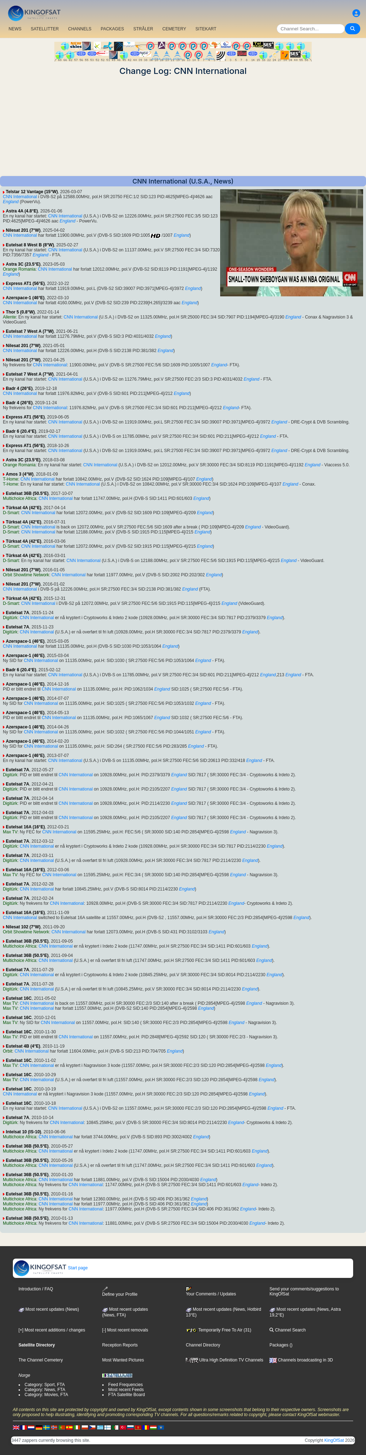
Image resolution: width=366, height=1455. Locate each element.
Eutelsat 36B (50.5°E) (27, 493)
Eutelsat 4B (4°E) (23, 1046)
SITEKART (206, 28)
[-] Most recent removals (125, 1330)
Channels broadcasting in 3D (301, 1360)
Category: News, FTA (45, 1389)
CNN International (20, 196)
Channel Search (287, 1330)
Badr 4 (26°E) (19, 388)
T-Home (10, 479)
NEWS (15, 28)
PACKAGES (112, 28)
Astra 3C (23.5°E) (23, 264)
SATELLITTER (45, 28)
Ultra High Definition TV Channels (224, 1360)
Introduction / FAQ (36, 1288)
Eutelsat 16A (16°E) (25, 826)
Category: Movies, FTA (46, 1394)
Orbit (7, 1051)
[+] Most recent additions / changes (52, 1330)
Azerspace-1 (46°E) (25, 297)
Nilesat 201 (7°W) (23, 230)
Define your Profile (120, 1291)
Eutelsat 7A (17, 612)
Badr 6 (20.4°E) (21, 431)
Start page (50, 1267)
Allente (9, 317)
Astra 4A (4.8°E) (22, 211)
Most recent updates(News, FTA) (125, 1312)
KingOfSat (334, 1440)
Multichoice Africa (19, 498)
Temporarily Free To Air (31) (218, 1330)
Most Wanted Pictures (123, 1360)
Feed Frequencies (125, 1384)
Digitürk (10, 617)
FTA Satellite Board (126, 1394)
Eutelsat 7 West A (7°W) (30, 331)
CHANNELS (79, 28)
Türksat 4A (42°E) (23, 507)
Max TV (10, 831)
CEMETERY (174, 28)
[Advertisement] (183, 126)
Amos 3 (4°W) (19, 474)
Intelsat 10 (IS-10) (23, 1131)
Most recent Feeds (126, 1389)
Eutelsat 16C (18, 998)
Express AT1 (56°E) (25, 283)
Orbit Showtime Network (26, 574)
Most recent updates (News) (49, 1309)
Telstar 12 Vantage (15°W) (32, 191)
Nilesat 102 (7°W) (23, 926)
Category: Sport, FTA (45, 1384)
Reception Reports (120, 1345)
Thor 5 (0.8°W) (20, 312)
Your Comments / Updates (211, 1291)
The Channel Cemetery (41, 1360)
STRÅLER (143, 28)
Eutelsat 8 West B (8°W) (30, 244)
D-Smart (11, 512)
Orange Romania (19, 269)
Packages (278, 1345)
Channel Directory (203, 1345)
